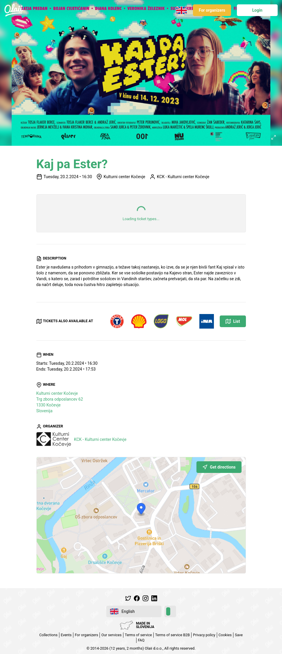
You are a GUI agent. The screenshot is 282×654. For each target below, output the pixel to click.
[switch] (170, 611)
